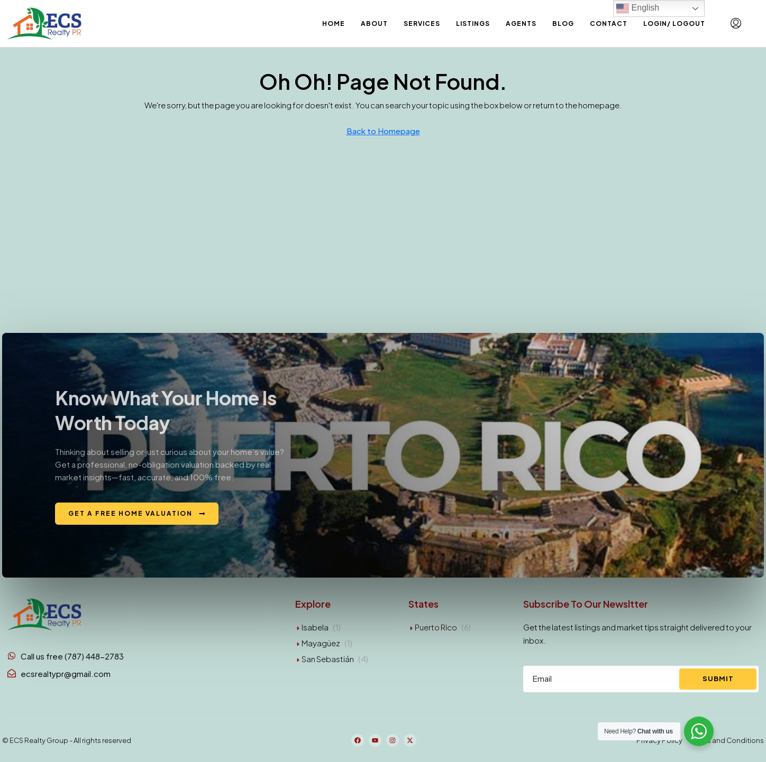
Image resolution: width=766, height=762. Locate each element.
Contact (608, 23)
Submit (718, 678)
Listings (473, 23)
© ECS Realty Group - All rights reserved (66, 740)
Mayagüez (321, 643)
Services (422, 23)
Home (333, 23)
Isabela (315, 627)
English (637, 8)
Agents (521, 23)
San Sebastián (328, 659)
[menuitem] (736, 23)
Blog (563, 23)
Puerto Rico (436, 627)
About (374, 23)
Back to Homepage (383, 131)
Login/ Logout (674, 23)
